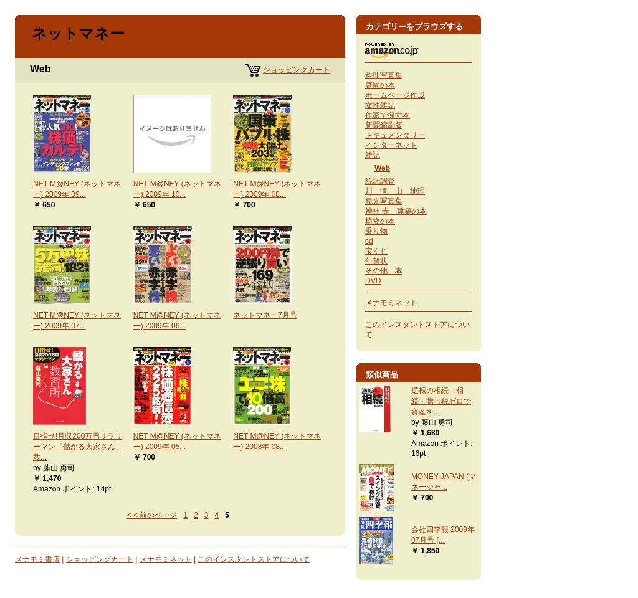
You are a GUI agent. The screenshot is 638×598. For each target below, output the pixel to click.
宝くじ (376, 251)
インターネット (391, 145)
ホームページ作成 (395, 95)
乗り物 (376, 231)
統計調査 (380, 181)
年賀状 (376, 261)
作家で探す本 (387, 115)
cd (369, 241)
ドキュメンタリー (395, 135)
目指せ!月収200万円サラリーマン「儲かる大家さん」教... (78, 447)
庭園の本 (380, 85)
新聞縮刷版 (383, 125)
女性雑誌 (380, 105)
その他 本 (383, 271)
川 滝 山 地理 (395, 191)
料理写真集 (383, 75)
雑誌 (372, 155)
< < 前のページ (152, 515)
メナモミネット (166, 559)
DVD (373, 281)
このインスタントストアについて (254, 559)
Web (382, 168)
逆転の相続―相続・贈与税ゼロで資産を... (441, 401)
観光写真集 (383, 201)
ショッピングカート (296, 69)
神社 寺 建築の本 (396, 211)
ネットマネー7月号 (265, 315)
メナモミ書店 (37, 559)
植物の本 (380, 221)
